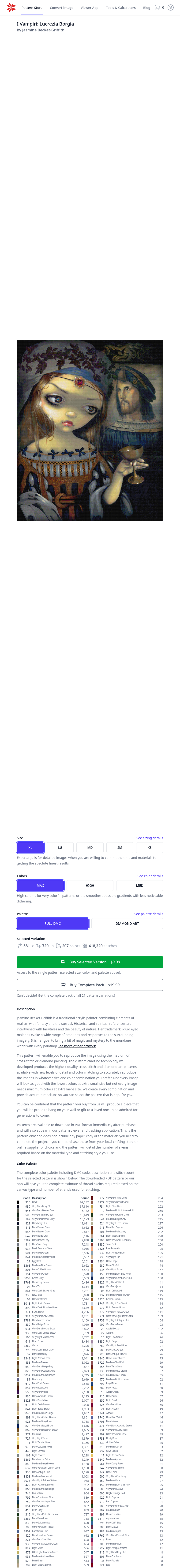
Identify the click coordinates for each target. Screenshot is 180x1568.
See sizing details (149, 838)
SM (119, 847)
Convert (61, 7)
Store (32, 7)
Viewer (89, 7)
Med (139, 885)
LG (60, 847)
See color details (150, 876)
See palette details (148, 914)
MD (90, 847)
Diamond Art (127, 923)
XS (149, 847)
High (90, 885)
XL (30, 847)
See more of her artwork (77, 1046)
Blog (146, 7)
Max (40, 885)
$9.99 (90, 962)
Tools (121, 7)
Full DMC (53, 923)
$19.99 (90, 985)
